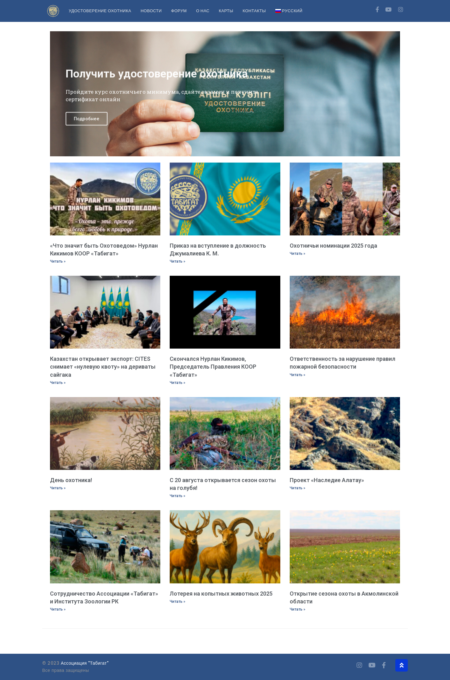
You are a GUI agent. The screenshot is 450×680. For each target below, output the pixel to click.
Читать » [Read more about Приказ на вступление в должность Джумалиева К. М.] (177, 261)
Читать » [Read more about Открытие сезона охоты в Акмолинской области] (297, 609)
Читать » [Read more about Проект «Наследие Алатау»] (297, 488)
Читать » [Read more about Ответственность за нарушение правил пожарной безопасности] (297, 375)
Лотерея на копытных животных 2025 (221, 593)
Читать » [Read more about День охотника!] (58, 488)
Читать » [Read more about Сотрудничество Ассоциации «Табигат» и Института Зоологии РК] (58, 609)
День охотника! (71, 480)
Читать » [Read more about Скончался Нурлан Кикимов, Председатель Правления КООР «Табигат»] (177, 382)
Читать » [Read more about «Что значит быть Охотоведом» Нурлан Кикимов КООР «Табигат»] (58, 261)
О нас (202, 11)
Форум (179, 11)
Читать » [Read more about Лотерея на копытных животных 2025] (177, 601)
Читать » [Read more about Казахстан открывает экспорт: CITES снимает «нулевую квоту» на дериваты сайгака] (58, 382)
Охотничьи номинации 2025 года (333, 245)
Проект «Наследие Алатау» (327, 480)
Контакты (254, 11)
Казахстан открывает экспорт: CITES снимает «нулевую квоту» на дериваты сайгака (103, 366)
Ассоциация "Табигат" (85, 663)
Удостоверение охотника (100, 11)
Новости (151, 11)
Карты (226, 11)
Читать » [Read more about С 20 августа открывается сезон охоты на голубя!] (177, 496)
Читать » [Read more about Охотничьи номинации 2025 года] (297, 253)
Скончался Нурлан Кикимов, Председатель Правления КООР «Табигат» (213, 366)
